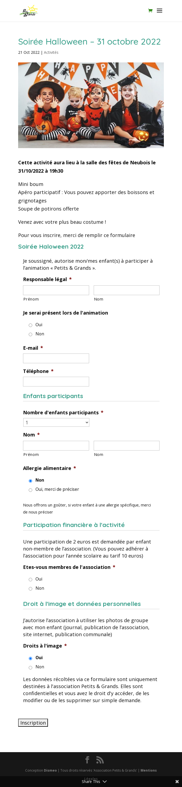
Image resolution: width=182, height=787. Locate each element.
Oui (38, 325)
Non (39, 334)
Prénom (31, 299)
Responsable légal (47, 279)
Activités (51, 52)
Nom (98, 299)
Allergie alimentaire (49, 468)
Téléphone (38, 371)
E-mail (33, 348)
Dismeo (50, 770)
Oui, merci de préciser (57, 489)
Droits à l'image (45, 646)
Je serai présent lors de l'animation (65, 313)
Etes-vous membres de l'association (69, 567)
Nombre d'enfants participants (63, 412)
